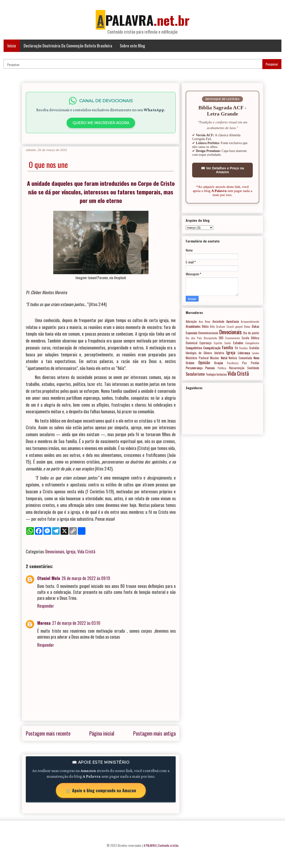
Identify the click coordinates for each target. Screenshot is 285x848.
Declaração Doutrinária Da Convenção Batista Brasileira (68, 46)
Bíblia (205, 326)
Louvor (255, 353)
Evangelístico (194, 347)
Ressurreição (236, 368)
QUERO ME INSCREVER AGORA (101, 123)
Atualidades (193, 326)
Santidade (253, 368)
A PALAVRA (150, 845)
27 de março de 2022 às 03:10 (76, 623)
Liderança (244, 352)
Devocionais (54, 551)
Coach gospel (235, 326)
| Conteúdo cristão (168, 845)
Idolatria (219, 353)
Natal (224, 357)
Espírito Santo (222, 343)
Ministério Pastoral (197, 358)
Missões (214, 358)
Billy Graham (217, 326)
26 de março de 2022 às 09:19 (86, 578)
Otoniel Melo (48, 578)
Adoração (191, 321)
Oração (218, 362)
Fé (236, 347)
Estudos (238, 342)
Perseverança (194, 367)
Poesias (210, 367)
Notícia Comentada (240, 358)
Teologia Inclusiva (216, 374)
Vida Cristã (86, 551)
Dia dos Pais (194, 338)
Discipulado (210, 338)
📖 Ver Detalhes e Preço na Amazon (222, 170)
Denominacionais (208, 333)
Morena (44, 623)
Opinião (204, 362)
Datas (247, 326)
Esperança (205, 343)
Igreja (70, 551)
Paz (244, 363)
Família (227, 347)
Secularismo (195, 374)
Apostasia (232, 321)
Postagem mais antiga (154, 733)
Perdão (255, 363)
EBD (221, 338)
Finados (243, 348)
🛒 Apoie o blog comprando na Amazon (101, 790)
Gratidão (254, 348)
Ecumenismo (232, 338)
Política (222, 368)
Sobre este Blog (132, 46)
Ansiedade (218, 321)
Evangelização (212, 347)
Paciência (232, 363)
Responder (45, 606)
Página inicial (101, 733)
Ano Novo (205, 321)
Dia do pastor (251, 333)
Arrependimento (250, 321)
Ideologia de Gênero (199, 353)
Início (11, 46)
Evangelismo (252, 343)
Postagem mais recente (48, 733)
